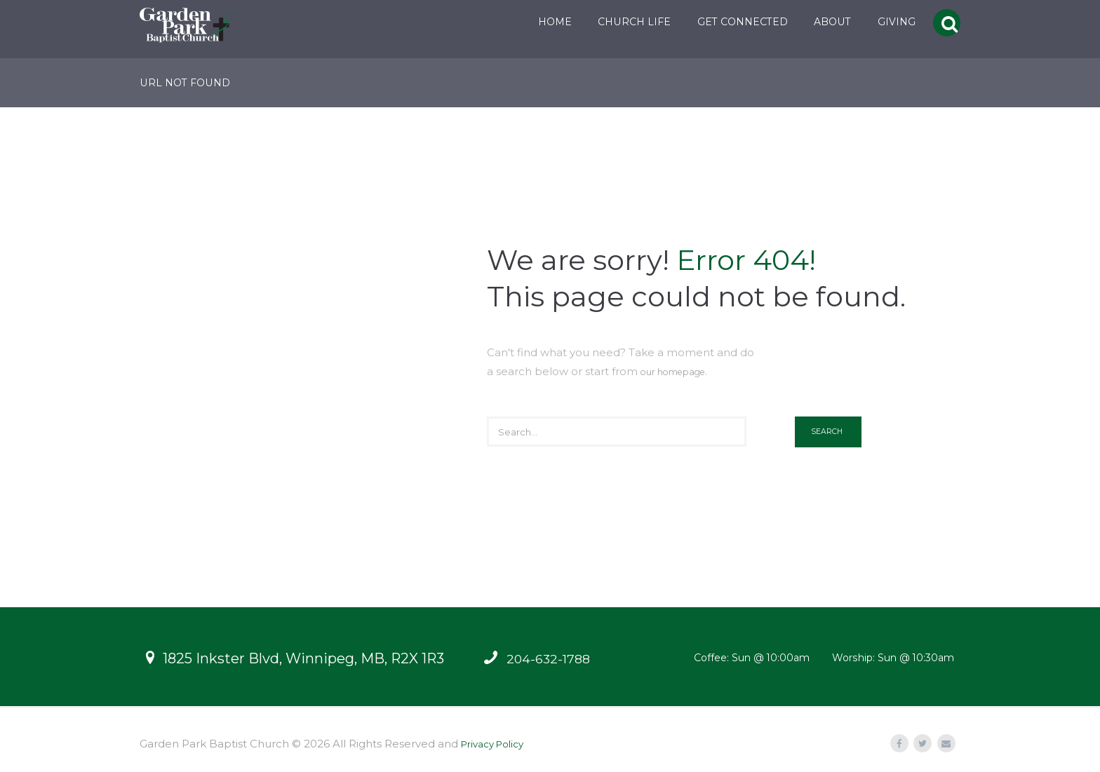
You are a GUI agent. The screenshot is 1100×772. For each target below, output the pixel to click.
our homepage (681, 371)
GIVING (883, 21)
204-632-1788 (552, 658)
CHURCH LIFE (620, 21)
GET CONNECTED (729, 21)
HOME (541, 21)
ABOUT (819, 21)
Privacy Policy (497, 743)
